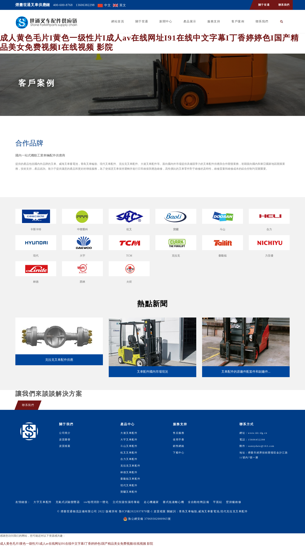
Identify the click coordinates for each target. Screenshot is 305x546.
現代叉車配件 (129, 485)
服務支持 (213, 21)
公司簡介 (64, 433)
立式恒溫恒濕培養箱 (126, 502)
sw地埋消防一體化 (96, 502)
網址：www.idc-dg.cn (253, 433)
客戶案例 (237, 21)
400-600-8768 (63, 5)
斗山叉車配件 (129, 446)
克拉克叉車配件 (130, 465)
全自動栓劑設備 (198, 502)
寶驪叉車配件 (129, 491)
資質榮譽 (64, 439)
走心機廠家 (151, 502)
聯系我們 (284, 5)
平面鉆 (217, 502)
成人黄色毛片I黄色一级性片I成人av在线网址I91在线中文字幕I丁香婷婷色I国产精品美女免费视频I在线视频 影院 (76, 543)
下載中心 (178, 452)
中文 (107, 5)
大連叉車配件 (129, 433)
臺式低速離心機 (173, 502)
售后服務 (178, 433)
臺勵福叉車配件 (130, 478)
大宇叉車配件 (129, 439)
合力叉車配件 (129, 459)
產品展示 (189, 21)
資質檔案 (64, 446)
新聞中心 (165, 21)
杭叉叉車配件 (129, 452)
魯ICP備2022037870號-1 (136, 511)
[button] (282, 21)
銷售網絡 (178, 446)
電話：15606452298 (252, 439)
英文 (122, 5)
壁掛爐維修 (233, 502)
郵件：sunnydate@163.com (256, 446)
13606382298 (85, 5)
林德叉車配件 (129, 472)
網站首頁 (117, 21)
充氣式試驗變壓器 (68, 502)
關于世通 (264, 5)
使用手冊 (178, 439)
